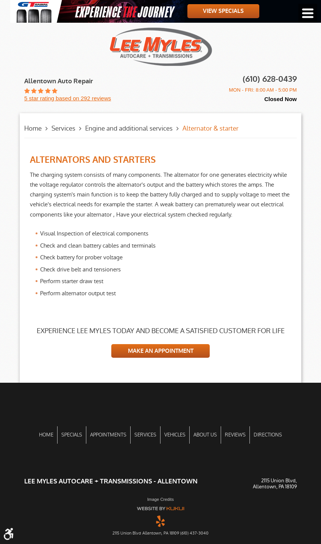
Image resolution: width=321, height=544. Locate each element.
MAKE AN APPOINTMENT (160, 351)
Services (63, 128)
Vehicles (174, 434)
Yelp (160, 521)
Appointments (108, 434)
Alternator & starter (210, 128)
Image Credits (160, 499)
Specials (71, 434)
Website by (160, 508)
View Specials (223, 11)
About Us (205, 434)
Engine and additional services (129, 128)
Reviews (235, 434)
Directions (268, 434)
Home (33, 128)
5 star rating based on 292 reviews (67, 98)
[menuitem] (46, 435)
